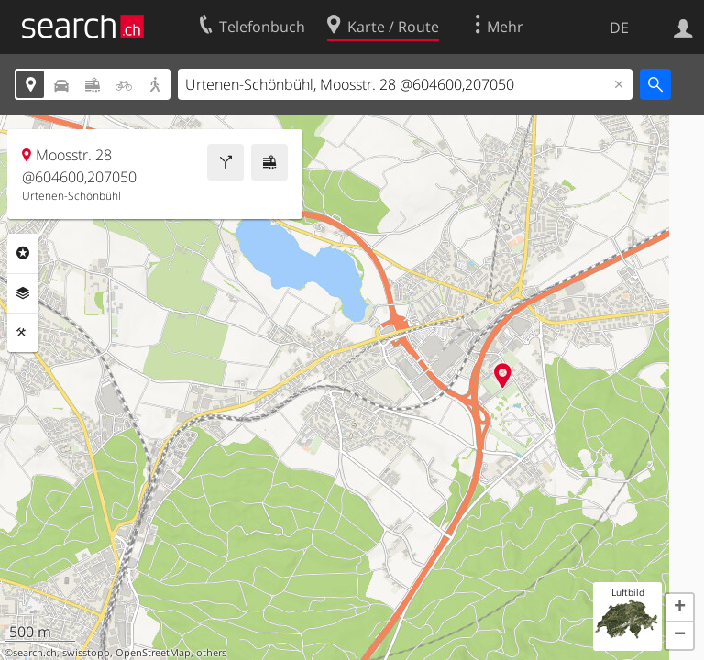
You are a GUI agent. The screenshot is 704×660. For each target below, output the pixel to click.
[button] (679, 608)
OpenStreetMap (153, 652)
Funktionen (22, 333)
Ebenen (22, 293)
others (211, 652)
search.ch (35, 652)
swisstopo (86, 652)
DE (619, 27)
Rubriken (22, 253)
